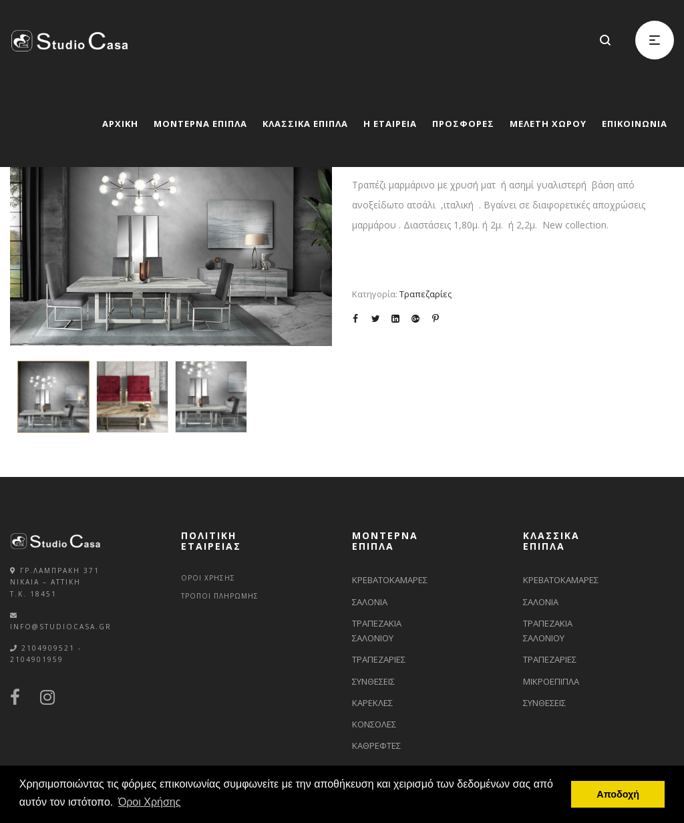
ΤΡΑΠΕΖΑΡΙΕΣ (378, 659)
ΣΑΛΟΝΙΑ (369, 602)
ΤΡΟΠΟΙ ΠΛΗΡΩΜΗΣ (220, 596)
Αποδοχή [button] (617, 794)
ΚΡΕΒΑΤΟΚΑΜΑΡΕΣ (390, 580)
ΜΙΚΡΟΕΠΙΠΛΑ (551, 681)
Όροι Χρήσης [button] (149, 802)
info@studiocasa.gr (61, 626)
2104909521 (48, 648)
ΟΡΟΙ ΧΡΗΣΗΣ (208, 578)
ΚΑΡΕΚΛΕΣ (372, 703)
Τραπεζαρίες (425, 294)
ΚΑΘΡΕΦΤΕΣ (376, 745)
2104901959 (36, 659)
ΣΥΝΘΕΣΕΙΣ (373, 681)
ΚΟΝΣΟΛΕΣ (374, 724)
